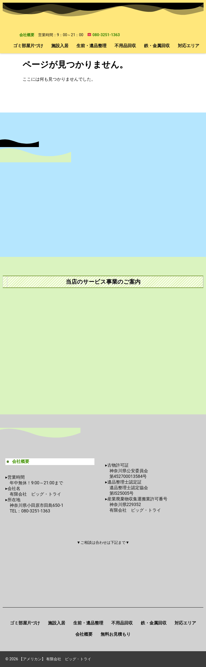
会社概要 (26, 35)
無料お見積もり (116, 634)
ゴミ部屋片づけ (28, 45)
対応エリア (188, 45)
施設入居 (59, 45)
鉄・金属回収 (157, 45)
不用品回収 (125, 45)
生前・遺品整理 (91, 45)
